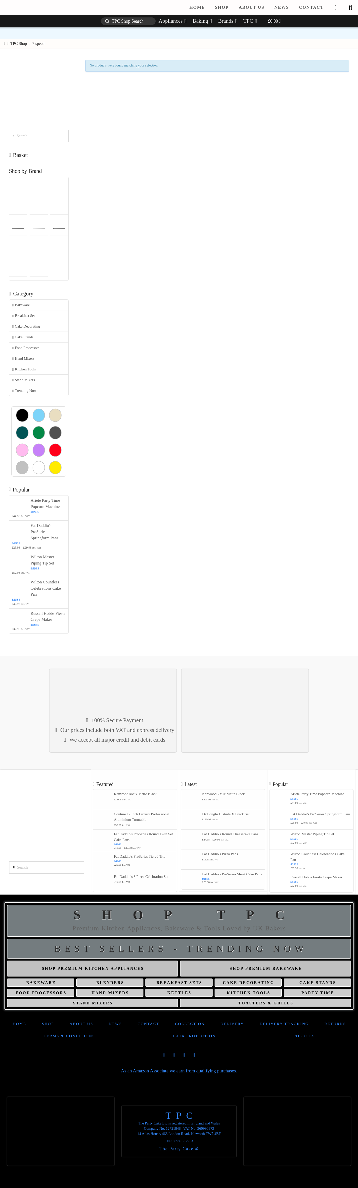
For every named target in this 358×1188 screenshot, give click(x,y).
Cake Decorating (26, 326)
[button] (350, 7)
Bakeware (21, 305)
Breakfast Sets (24, 316)
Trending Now (24, 391)
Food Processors (26, 348)
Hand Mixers (23, 358)
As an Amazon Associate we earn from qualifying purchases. (179, 1070)
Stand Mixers (23, 380)
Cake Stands (23, 337)
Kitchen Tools (24, 369)
